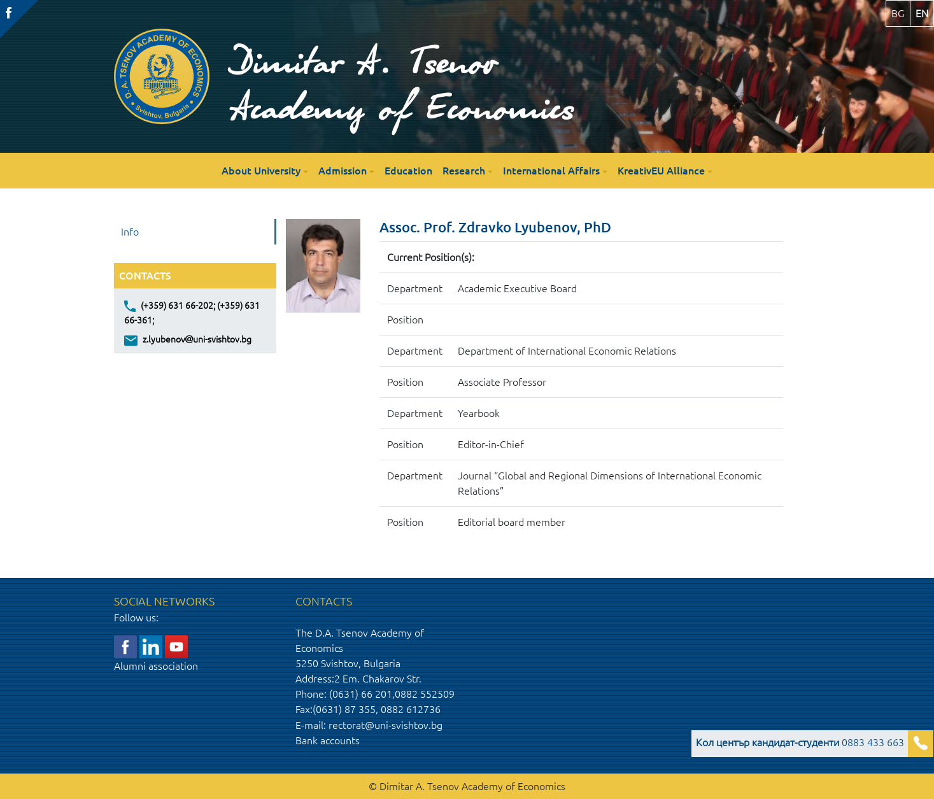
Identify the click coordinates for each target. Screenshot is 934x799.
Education (408, 170)
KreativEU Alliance (661, 170)
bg (898, 13)
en (922, 13)
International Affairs (551, 170)
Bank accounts (327, 740)
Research (463, 170)
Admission (342, 170)
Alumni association (156, 666)
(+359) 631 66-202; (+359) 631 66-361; (192, 312)
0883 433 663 (800, 742)
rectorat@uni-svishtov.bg (385, 725)
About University (261, 170)
